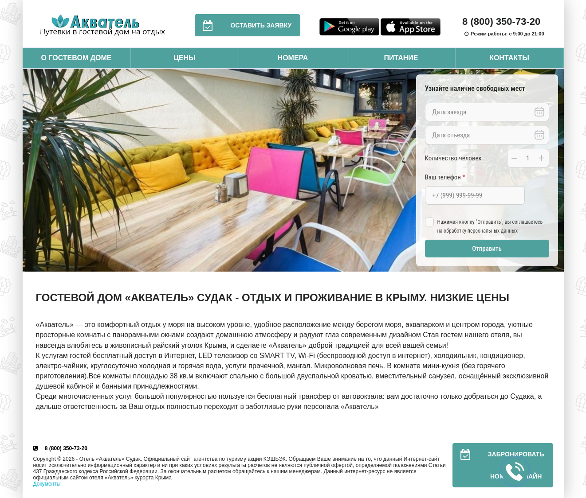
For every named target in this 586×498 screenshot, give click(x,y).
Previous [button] (31, 170)
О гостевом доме (76, 58)
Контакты (509, 58)
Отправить (487, 249)
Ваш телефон (445, 177)
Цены (184, 58)
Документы (47, 484)
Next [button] (555, 170)
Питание (401, 58)
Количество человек (453, 158)
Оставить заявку (243, 25)
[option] (293, 170)
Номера (293, 58)
